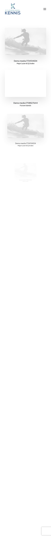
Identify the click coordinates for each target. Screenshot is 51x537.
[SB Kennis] (12, 9)
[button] (44, 9)
